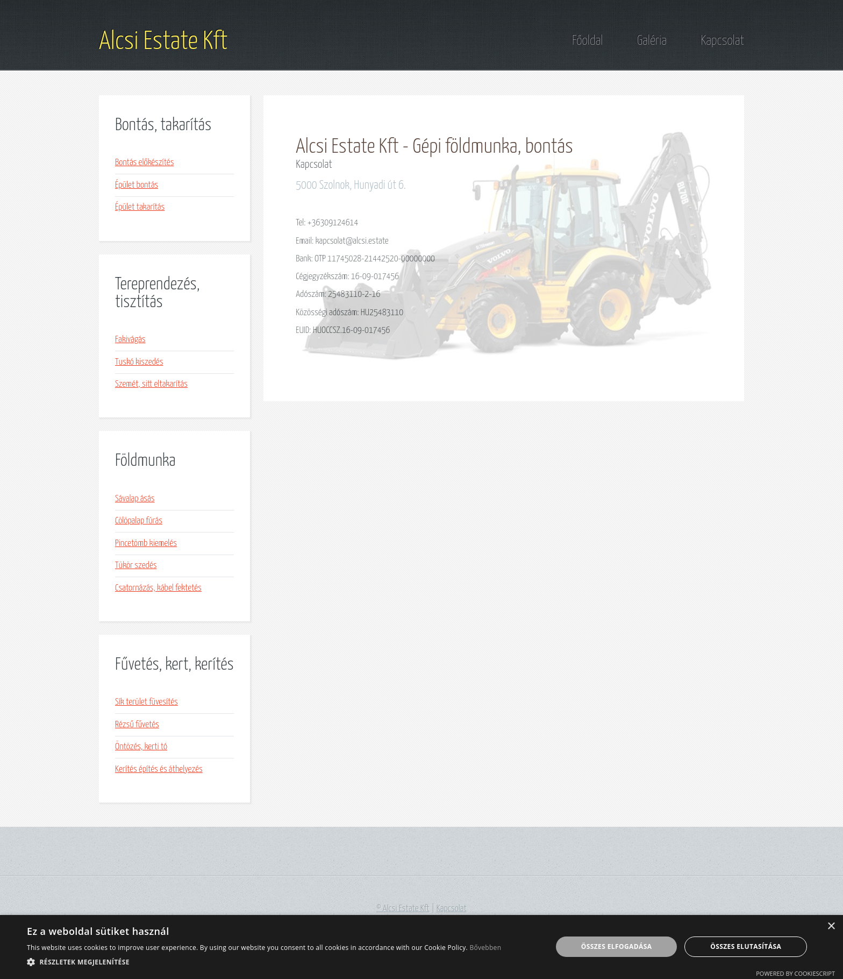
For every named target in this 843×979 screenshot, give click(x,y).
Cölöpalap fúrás (138, 521)
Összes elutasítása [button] (745, 946)
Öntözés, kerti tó (141, 746)
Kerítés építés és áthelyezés (159, 769)
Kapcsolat (722, 40)
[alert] (421, 947)
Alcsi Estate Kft (163, 42)
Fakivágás (130, 339)
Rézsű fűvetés (137, 724)
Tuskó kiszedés (139, 362)
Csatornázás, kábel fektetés (158, 588)
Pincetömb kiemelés (146, 543)
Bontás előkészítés (144, 162)
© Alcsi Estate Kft (403, 908)
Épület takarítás (140, 207)
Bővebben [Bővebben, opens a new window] (485, 947)
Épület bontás (136, 185)
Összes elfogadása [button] (616, 946)
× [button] (831, 927)
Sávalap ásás (135, 498)
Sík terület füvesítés (146, 702)
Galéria (652, 40)
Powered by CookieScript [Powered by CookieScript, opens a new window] (795, 973)
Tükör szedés (136, 565)
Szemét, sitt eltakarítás (151, 384)
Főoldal (587, 40)
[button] (264, 962)
